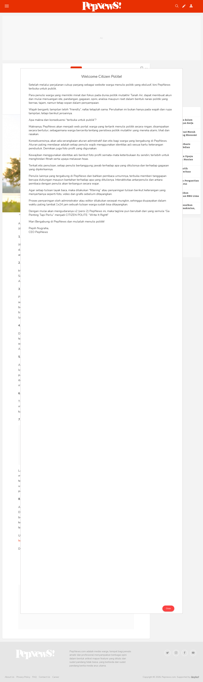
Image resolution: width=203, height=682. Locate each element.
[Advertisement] (101, 38)
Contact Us (44, 677)
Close (168, 608)
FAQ (34, 677)
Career (55, 677)
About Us (9, 677)
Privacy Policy (23, 677)
